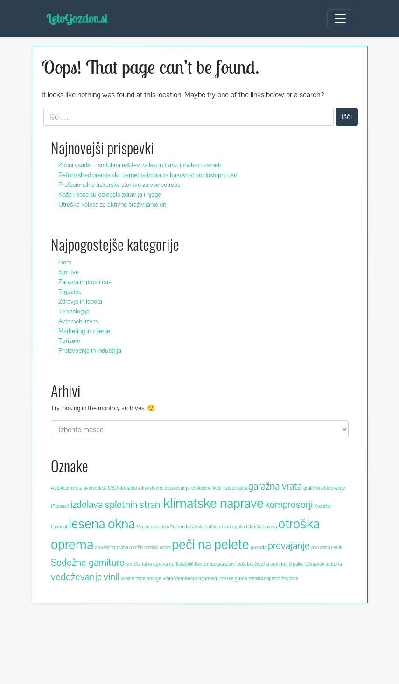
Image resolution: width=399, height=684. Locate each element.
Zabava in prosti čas (84, 282)
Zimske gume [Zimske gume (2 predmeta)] (232, 578)
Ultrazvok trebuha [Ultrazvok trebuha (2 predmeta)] (323, 564)
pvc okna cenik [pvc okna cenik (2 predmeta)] (326, 547)
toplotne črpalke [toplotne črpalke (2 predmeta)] (287, 564)
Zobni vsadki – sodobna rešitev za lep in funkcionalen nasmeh (140, 165)
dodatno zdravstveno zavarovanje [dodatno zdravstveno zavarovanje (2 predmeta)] (154, 487)
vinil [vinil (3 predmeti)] (111, 576)
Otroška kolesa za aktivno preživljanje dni (113, 204)
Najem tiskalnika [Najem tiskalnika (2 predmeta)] (187, 526)
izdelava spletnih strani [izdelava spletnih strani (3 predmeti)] (116, 504)
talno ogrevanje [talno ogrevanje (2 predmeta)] (158, 564)
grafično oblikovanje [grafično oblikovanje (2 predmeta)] (324, 487)
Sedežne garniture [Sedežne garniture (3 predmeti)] (88, 562)
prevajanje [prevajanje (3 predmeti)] (289, 545)
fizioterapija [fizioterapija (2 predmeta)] (235, 487)
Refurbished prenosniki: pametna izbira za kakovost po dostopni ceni (148, 175)
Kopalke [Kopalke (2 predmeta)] (322, 506)
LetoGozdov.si (76, 18)
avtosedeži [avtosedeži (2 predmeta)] (95, 487)
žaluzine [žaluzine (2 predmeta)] (290, 578)
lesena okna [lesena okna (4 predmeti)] (102, 524)
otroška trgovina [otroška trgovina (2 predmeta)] (111, 547)
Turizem (69, 340)
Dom (64, 262)
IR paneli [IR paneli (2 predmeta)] (60, 506)
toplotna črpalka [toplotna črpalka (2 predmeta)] (252, 564)
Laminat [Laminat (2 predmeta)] (59, 526)
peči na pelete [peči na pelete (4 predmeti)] (210, 544)
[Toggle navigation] (340, 18)
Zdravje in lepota (80, 301)
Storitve (68, 272)
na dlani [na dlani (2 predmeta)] (161, 526)
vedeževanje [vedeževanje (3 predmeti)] (76, 576)
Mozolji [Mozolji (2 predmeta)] (144, 526)
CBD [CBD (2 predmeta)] (113, 487)
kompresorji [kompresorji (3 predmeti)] (289, 504)
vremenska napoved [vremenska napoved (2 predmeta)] (195, 578)
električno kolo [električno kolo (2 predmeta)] (206, 487)
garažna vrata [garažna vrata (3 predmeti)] (275, 486)
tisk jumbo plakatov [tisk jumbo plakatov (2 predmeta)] (215, 564)
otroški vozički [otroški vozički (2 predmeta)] (143, 547)
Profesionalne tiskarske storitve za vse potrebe (119, 184)
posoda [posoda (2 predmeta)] (258, 547)
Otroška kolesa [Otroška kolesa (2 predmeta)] (261, 526)
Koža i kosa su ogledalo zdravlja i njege (109, 194)
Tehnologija (74, 311)
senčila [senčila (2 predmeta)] (133, 564)
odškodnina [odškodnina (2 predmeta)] (218, 526)
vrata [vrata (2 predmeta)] (168, 578)
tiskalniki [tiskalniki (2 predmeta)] (184, 564)
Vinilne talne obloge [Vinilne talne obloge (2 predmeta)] (140, 578)
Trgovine (70, 291)
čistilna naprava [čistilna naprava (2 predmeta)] (264, 578)
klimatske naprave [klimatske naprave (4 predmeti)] (213, 503)
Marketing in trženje (84, 331)
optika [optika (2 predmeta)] (238, 526)
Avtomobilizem (78, 321)
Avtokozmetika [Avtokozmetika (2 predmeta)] (66, 487)
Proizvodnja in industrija (89, 350)
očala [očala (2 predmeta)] (165, 547)
